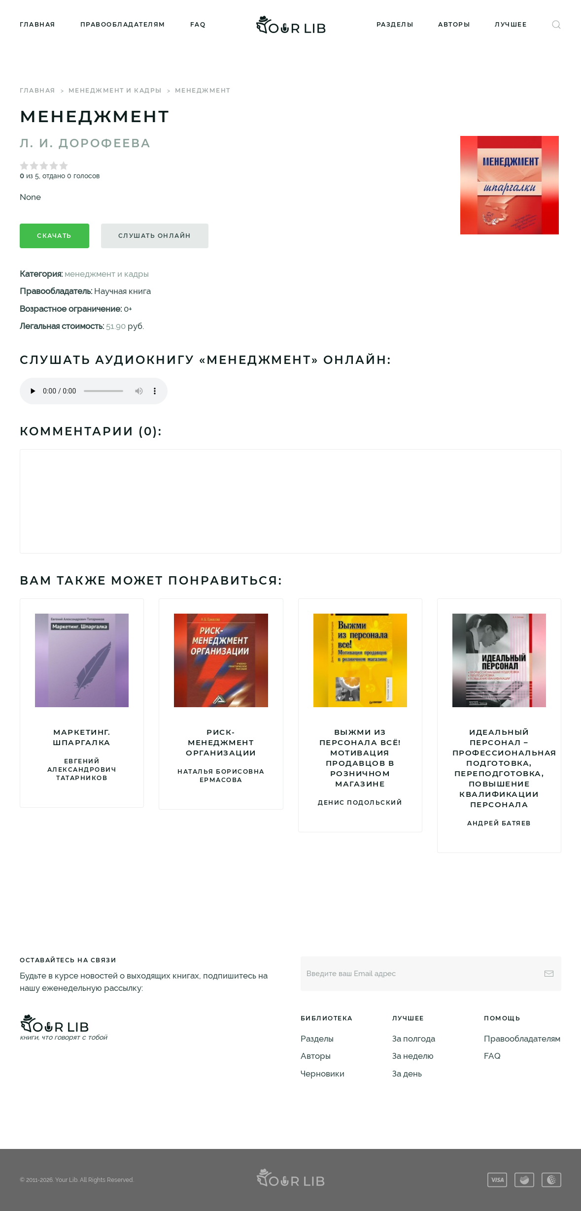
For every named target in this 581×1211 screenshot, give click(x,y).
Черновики (322, 1074)
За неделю (413, 1056)
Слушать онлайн (154, 235)
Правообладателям (123, 24)
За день (407, 1074)
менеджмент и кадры (115, 90)
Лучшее (511, 24)
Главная (38, 24)
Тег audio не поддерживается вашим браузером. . (94, 391)
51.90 (116, 326)
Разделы (395, 24)
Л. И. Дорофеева (85, 143)
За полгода (413, 1039)
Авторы (454, 24)
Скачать (54, 235)
